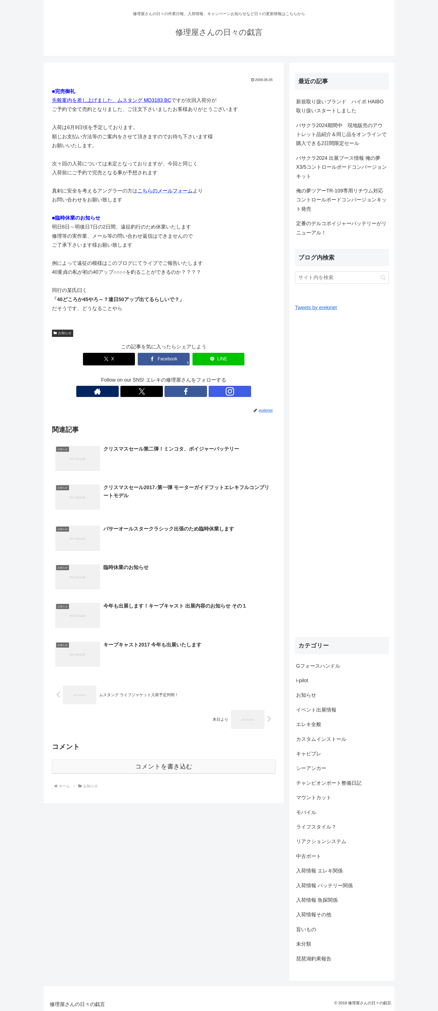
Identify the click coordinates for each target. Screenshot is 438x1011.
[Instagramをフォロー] (183, 391)
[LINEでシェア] (209, 359)
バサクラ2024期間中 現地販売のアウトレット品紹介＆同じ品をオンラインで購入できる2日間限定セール (341, 134)
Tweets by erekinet (316, 307)
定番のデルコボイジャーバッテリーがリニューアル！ (341, 228)
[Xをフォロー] (157, 391)
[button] (383, 277)
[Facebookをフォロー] (170, 391)
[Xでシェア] (118, 359)
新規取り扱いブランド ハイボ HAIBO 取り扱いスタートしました (342, 106)
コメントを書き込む (163, 767)
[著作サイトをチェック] (144, 391)
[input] (342, 277)
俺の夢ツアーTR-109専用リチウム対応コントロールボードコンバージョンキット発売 (341, 200)
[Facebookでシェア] (163, 359)
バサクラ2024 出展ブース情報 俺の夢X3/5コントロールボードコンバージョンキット (341, 167)
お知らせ (63, 333)
